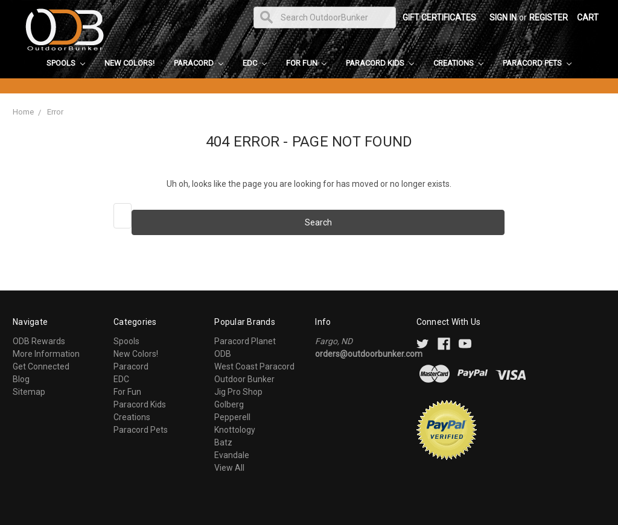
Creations (458, 63)
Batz (223, 442)
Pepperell (232, 417)
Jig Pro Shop (238, 392)
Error (55, 111)
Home (23, 111)
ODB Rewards (39, 341)
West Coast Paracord (254, 366)
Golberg (229, 404)
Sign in (503, 17)
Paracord (198, 63)
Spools (65, 63)
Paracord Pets (537, 63)
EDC (255, 63)
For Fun (306, 63)
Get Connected (41, 366)
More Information (46, 354)
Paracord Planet (245, 341)
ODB (222, 354)
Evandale (231, 455)
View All (229, 468)
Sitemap (29, 392)
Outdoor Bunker (244, 379)
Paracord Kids (380, 63)
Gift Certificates (439, 17)
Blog (21, 379)
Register (548, 17)
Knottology (234, 430)
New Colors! (129, 63)
